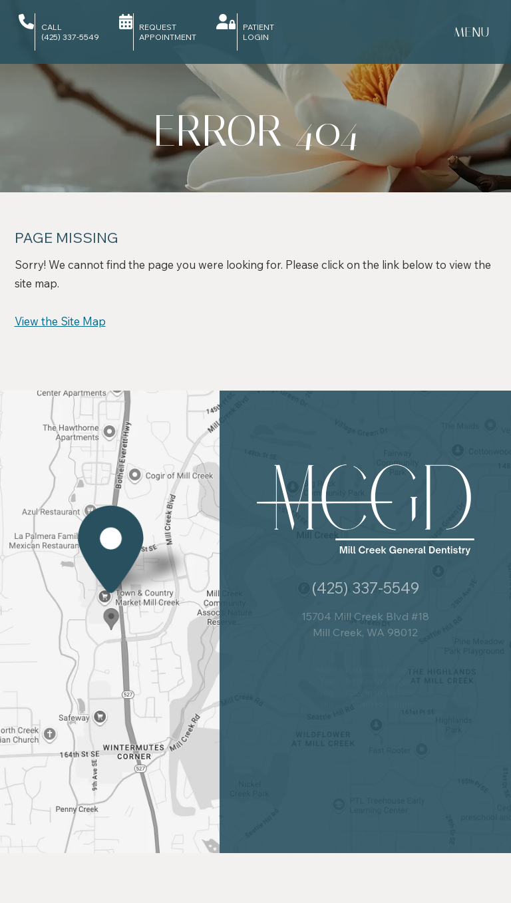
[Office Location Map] (111, 612)
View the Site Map (60, 321)
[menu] (471, 32)
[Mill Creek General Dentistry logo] (365, 510)
